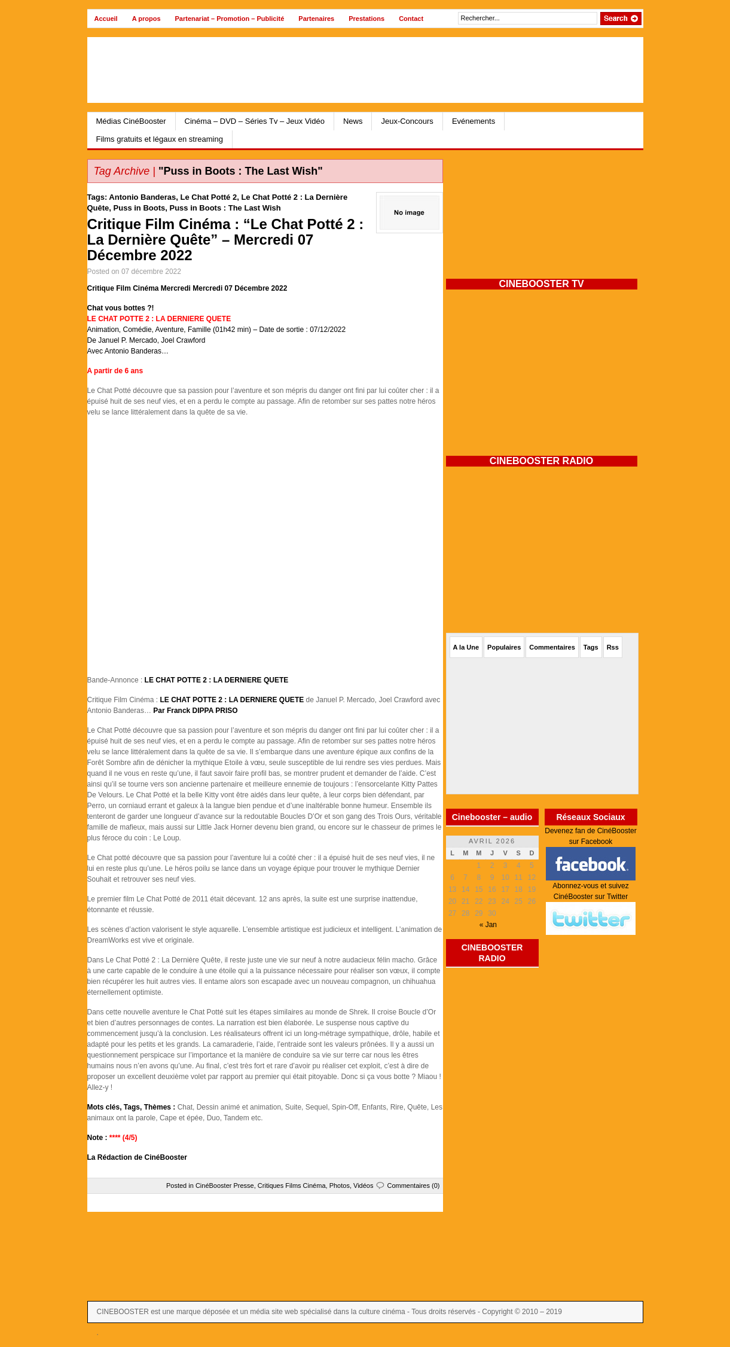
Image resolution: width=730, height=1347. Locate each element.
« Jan (488, 925)
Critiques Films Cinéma (292, 1185)
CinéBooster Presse (225, 1185)
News (353, 121)
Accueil (106, 18)
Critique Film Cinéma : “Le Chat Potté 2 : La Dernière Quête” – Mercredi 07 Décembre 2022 (225, 239)
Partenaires (316, 18)
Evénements (473, 121)
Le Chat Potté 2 (209, 197)
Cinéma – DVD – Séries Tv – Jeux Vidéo (255, 121)
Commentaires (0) (413, 1185)
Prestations (366, 18)
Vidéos (363, 1185)
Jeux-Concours (407, 121)
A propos (146, 18)
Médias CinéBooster (131, 121)
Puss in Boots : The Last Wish (225, 207)
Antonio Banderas (142, 197)
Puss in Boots (140, 207)
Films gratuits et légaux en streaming (159, 139)
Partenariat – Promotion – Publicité (230, 18)
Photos (339, 1185)
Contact (411, 18)
